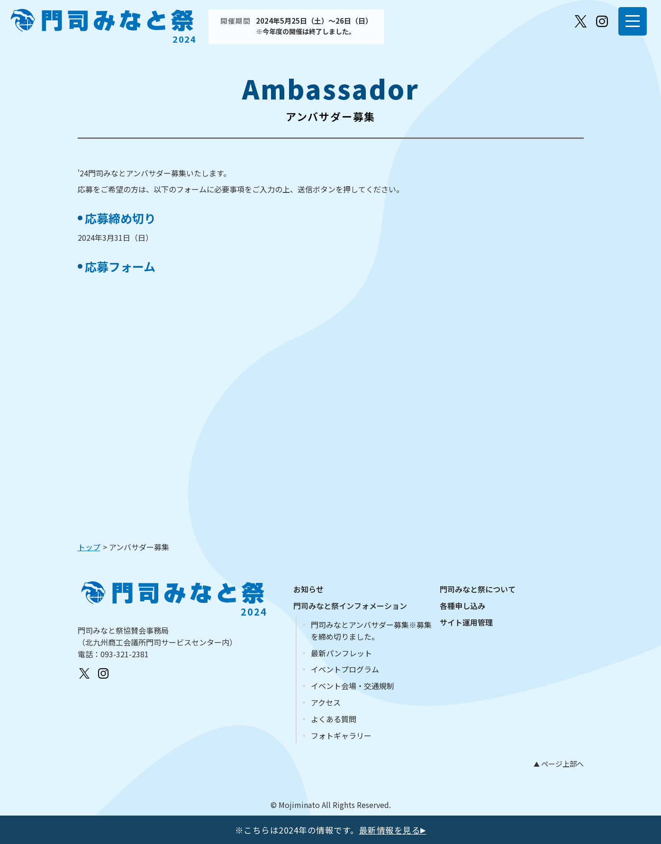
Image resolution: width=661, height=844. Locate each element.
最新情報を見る (392, 830)
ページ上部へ (562, 764)
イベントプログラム (345, 669)
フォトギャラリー (341, 735)
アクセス (326, 702)
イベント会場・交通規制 (352, 685)
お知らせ (308, 589)
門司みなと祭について (478, 589)
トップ (89, 547)
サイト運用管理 (466, 622)
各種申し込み (462, 605)
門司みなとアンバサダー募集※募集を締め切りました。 (371, 630)
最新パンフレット (341, 653)
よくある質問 (333, 719)
